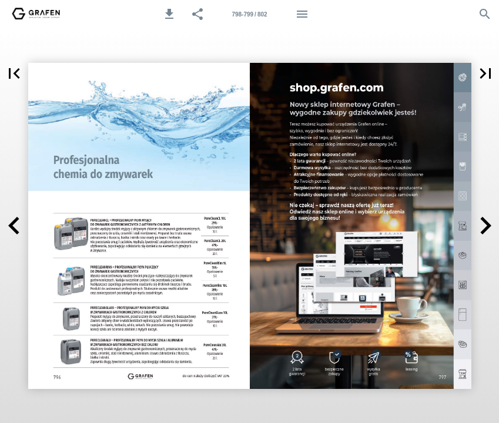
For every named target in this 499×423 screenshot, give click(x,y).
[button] (169, 14)
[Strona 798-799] (249, 14)
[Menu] (302, 14)
